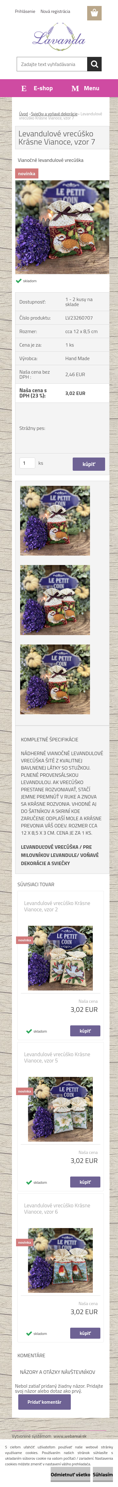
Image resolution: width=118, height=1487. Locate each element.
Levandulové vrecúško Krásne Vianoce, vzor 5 (57, 1057)
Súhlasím (103, 1474)
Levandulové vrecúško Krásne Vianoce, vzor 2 (57, 906)
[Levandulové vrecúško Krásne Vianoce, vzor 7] (62, 183)
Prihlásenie (25, 11)
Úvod (23, 114)
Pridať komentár (45, 1402)
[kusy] (27, 463)
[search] (94, 64)
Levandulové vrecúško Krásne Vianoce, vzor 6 (57, 1208)
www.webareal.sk (70, 1436)
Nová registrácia (55, 11)
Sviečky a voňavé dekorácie (54, 114)
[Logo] (59, 36)
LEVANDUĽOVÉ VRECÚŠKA (50, 847)
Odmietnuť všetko (70, 1474)
